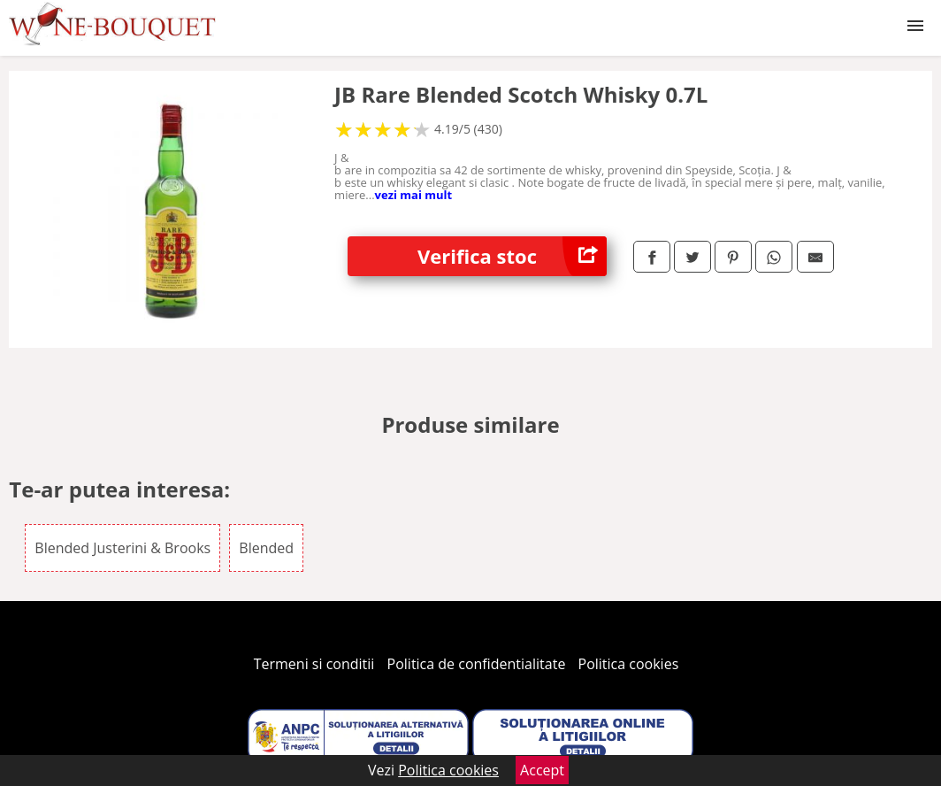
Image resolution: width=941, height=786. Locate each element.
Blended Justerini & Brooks (122, 548)
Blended (266, 548)
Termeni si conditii (314, 664)
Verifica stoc (512, 256)
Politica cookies (628, 664)
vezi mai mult (414, 195)
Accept (542, 770)
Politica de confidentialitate (476, 664)
